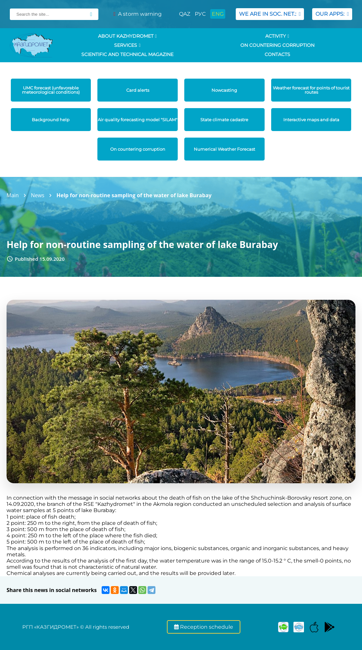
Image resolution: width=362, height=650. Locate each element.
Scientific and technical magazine (127, 54)
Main (13, 195)
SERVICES (127, 45)
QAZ (184, 14)
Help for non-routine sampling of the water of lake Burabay (133, 195)
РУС (200, 14)
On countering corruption (277, 45)
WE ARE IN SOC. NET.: (270, 14)
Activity (277, 36)
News (37, 195)
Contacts (277, 54)
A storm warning (137, 14)
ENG (218, 14)
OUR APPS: (332, 14)
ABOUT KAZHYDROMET (127, 36)
